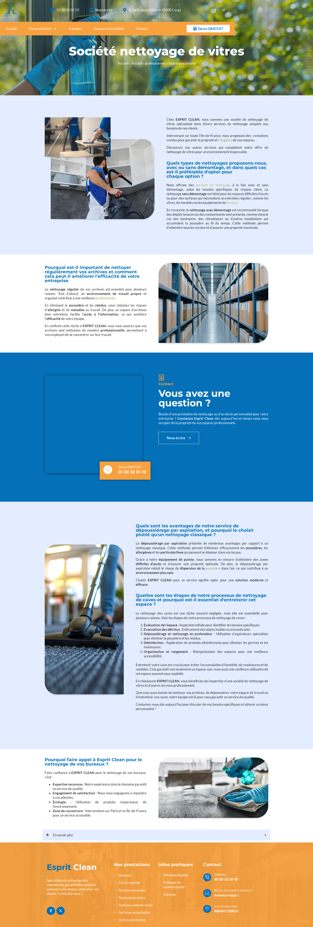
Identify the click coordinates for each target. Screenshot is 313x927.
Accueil (11, 28)
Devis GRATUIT (129, 434)
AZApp (65, 913)
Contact (142, 28)
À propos (75, 28)
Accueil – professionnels (148, 63)
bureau (232, 218)
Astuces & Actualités (109, 28)
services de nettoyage (213, 200)
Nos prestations (43, 28)
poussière (213, 551)
